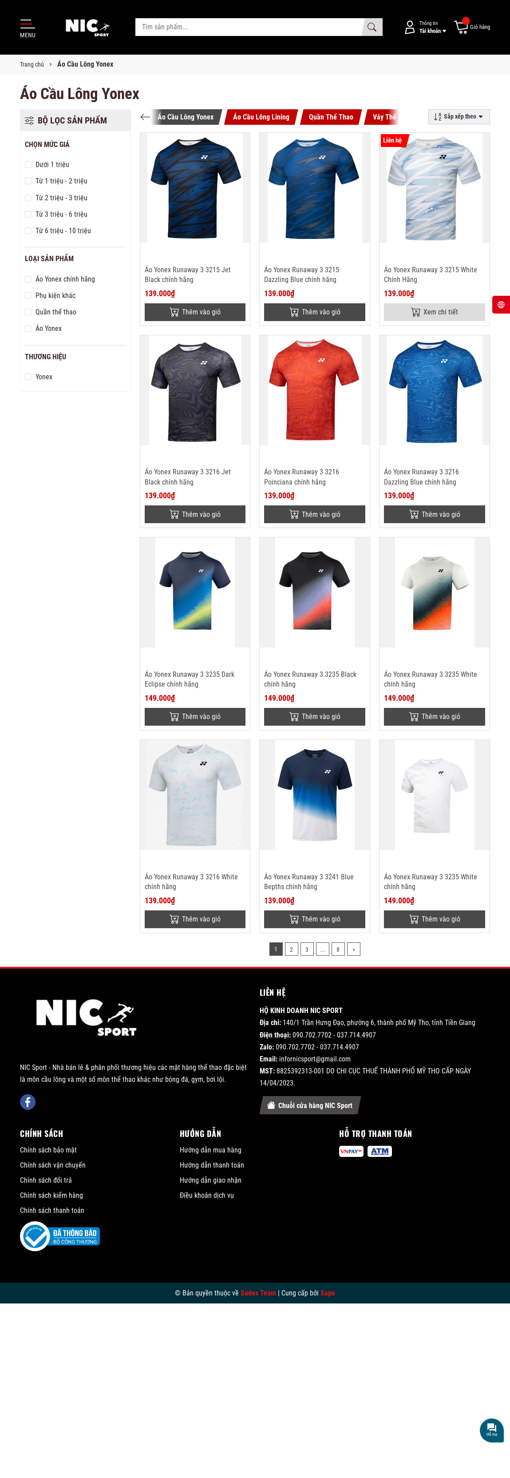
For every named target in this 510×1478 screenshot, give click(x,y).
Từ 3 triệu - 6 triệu (61, 214)
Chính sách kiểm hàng (51, 1195)
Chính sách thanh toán (52, 1210)
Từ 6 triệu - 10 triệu (63, 230)
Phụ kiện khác (55, 295)
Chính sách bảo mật (48, 1150)
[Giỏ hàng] (471, 27)
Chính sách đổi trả (46, 1180)
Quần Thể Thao (331, 117)
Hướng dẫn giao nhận (210, 1180)
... (322, 949)
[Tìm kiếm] (372, 27)
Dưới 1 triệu (52, 164)
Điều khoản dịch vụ (207, 1195)
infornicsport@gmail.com (315, 1059)
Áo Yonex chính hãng (65, 279)
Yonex (44, 377)
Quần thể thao (56, 312)
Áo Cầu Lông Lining (261, 117)
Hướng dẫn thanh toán (212, 1165)
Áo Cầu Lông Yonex (185, 117)
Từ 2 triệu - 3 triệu (61, 198)
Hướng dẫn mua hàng (210, 1150)
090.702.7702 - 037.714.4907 (334, 1035)
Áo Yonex (49, 328)
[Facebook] (28, 1102)
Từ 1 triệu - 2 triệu (61, 181)
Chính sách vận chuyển (53, 1165)
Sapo (327, 1293)
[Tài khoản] (423, 27)
